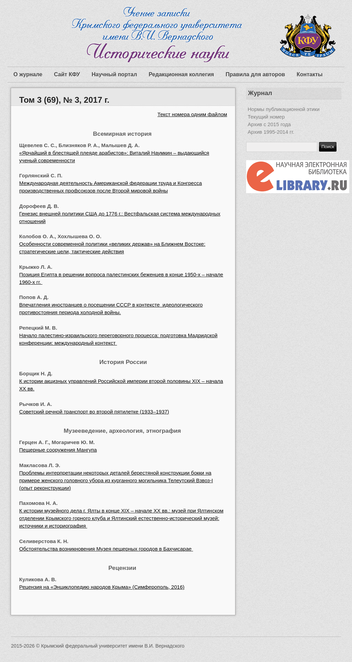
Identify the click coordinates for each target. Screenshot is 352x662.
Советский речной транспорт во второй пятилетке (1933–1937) (94, 412)
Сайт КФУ (67, 74)
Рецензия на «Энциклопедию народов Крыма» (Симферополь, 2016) (102, 587)
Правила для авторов (255, 74)
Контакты (309, 74)
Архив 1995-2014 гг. (271, 132)
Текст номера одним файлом (192, 114)
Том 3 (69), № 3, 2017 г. (64, 99)
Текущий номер (266, 117)
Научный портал (114, 74)
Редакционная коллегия (181, 74)
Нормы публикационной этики (284, 109)
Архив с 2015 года (269, 124)
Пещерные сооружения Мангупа (58, 450)
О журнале (27, 74)
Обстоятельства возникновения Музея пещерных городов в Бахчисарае (106, 549)
